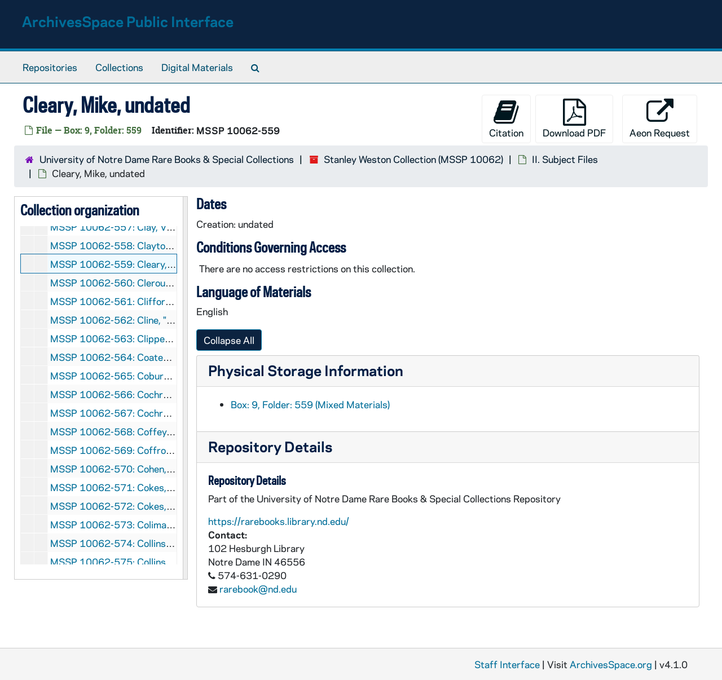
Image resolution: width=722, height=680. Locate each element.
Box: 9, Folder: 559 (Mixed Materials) (310, 404)
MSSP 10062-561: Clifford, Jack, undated (142, 301)
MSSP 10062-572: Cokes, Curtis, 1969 (137, 506)
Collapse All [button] (229, 340)
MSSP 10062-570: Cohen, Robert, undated (144, 468)
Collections (119, 67)
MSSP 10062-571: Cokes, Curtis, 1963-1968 (151, 487)
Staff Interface (507, 664)
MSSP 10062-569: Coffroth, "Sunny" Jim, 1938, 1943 (169, 450)
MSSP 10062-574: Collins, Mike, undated (140, 543)
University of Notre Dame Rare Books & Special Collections (166, 159)
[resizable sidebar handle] (185, 388)
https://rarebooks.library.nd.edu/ (278, 521)
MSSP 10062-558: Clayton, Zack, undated (143, 245)
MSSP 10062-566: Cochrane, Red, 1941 (139, 394)
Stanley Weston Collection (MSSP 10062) (413, 159)
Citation (506, 119)
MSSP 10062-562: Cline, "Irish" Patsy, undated (153, 319)
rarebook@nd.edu (258, 588)
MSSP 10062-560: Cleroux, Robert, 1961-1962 (156, 282)
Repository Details (270, 446)
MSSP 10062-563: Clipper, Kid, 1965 (133, 338)
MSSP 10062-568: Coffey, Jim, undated (138, 431)
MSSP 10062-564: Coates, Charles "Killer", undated (163, 357)
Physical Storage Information (305, 370)
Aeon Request (659, 119)
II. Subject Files (565, 159)
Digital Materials (197, 67)
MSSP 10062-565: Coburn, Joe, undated (139, 375)
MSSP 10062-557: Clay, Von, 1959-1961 (142, 226)
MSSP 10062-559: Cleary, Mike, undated (140, 264)
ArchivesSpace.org (611, 664)
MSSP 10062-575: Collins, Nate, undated (140, 561)
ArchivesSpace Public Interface (128, 21)
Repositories (50, 67)
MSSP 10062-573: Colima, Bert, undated (140, 524)
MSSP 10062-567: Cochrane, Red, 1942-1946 (153, 413)
